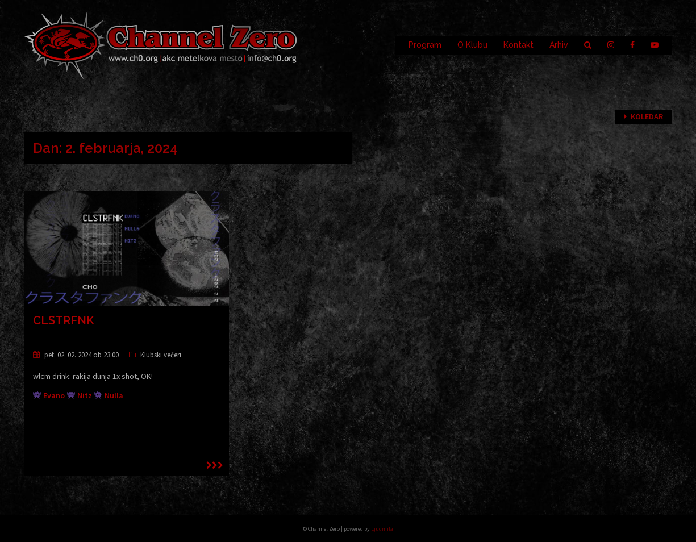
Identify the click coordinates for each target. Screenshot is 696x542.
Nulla (114, 395)
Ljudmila (382, 528)
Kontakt (518, 44)
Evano (54, 395)
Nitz (84, 395)
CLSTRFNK (63, 320)
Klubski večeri (160, 355)
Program (425, 44)
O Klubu (472, 44)
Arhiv (558, 44)
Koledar (647, 116)
